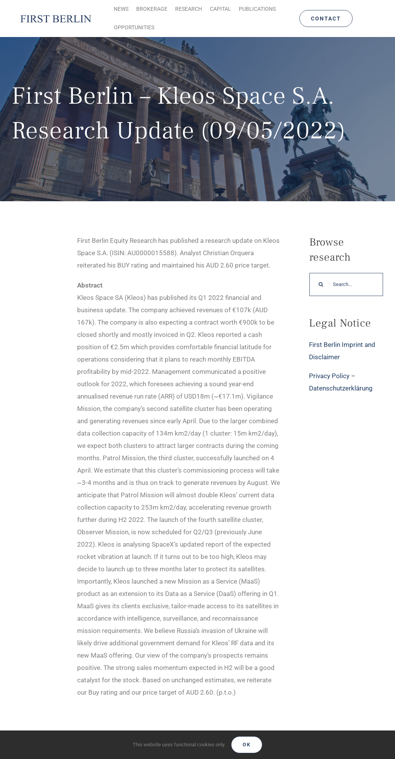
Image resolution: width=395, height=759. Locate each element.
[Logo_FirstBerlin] (55, 15)
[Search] (321, 284)
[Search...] (346, 284)
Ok (247, 744)
